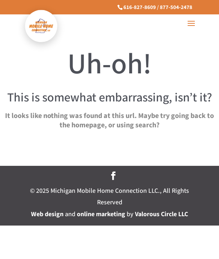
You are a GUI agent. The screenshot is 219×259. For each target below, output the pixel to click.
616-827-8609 (139, 7)
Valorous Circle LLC (161, 214)
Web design (47, 214)
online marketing (101, 214)
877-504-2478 (176, 7)
